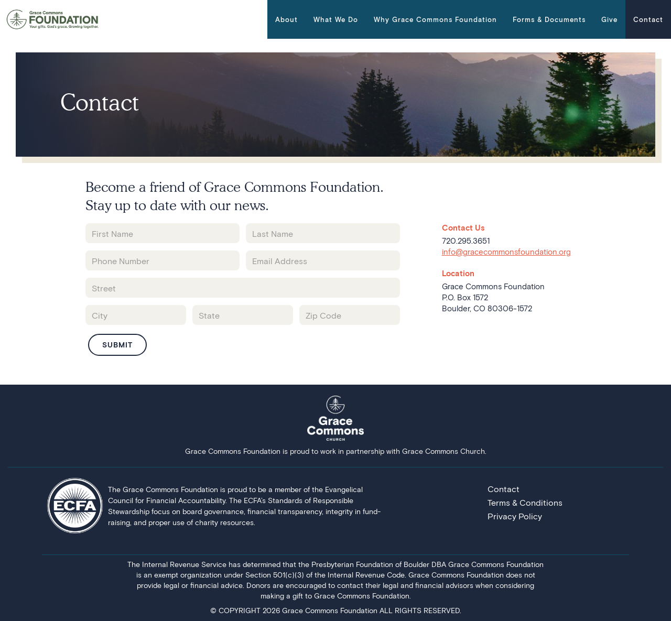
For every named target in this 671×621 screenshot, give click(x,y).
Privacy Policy (515, 516)
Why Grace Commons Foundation (435, 19)
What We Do (335, 19)
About (286, 19)
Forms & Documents (549, 19)
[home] (52, 19)
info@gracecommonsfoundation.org (506, 251)
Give (609, 19)
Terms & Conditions (525, 502)
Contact (648, 19)
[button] (286, 19)
